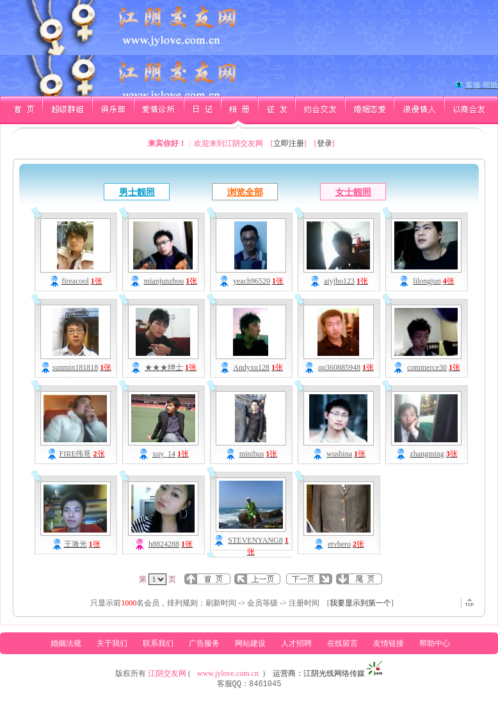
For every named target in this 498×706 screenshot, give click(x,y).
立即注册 (288, 143)
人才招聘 (296, 643)
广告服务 (204, 643)
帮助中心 (434, 643)
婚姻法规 (66, 643)
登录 (324, 143)
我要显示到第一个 (360, 602)
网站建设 (250, 643)
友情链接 (388, 643)
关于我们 (112, 643)
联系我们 (158, 643)
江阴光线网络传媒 (334, 673)
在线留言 (342, 643)
